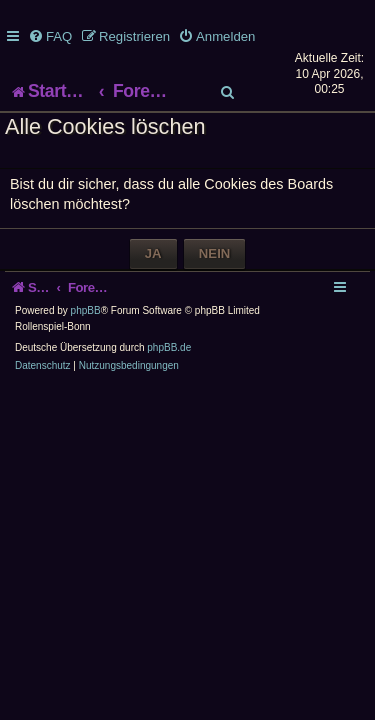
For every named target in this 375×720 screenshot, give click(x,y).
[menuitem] (50, 36)
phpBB (86, 350)
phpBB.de (169, 387)
